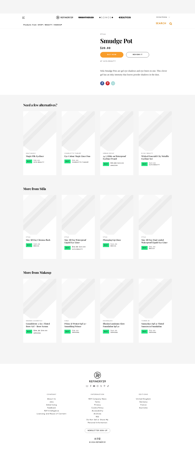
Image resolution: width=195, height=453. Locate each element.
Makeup (58, 25)
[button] (158, 20)
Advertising (51, 405)
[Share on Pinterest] (108, 83)
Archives (97, 414)
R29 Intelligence (51, 411)
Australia (143, 408)
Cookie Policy (97, 408)
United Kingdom (143, 399)
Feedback (51, 408)
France (143, 405)
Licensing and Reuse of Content (51, 414)
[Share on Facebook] (102, 83)
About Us (51, 399)
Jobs (52, 402)
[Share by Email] (113, 83)
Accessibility (97, 411)
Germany (143, 402)
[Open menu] (23, 16)
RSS (97, 417)
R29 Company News (97, 399)
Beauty (48, 25)
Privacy (97, 405)
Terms (97, 402)
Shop (40, 25)
